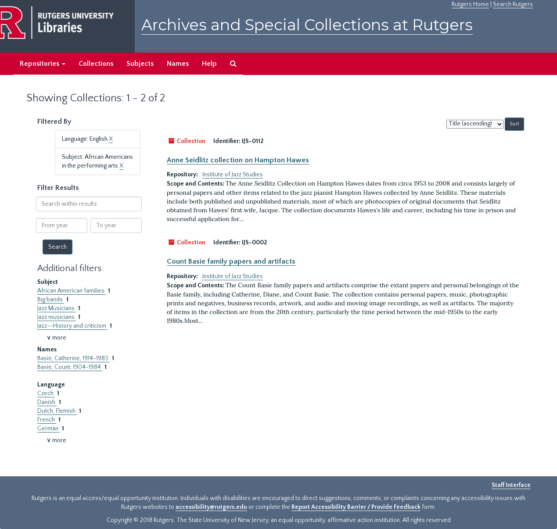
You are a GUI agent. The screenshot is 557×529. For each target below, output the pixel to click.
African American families (71, 290)
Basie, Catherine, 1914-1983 (73, 358)
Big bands (50, 299)
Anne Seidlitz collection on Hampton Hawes (238, 160)
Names (178, 64)
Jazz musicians (56, 317)
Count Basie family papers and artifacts (231, 261)
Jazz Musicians (56, 308)
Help (209, 64)
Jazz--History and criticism (72, 325)
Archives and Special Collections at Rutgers (307, 24)
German (48, 428)
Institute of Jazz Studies (232, 174)
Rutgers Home (470, 4)
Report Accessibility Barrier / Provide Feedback (355, 507)
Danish (47, 402)
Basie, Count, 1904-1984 (69, 367)
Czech (46, 393)
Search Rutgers (513, 4)
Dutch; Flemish (57, 411)
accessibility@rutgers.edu (211, 507)
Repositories (42, 64)
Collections (96, 64)
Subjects (140, 64)
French (46, 419)
